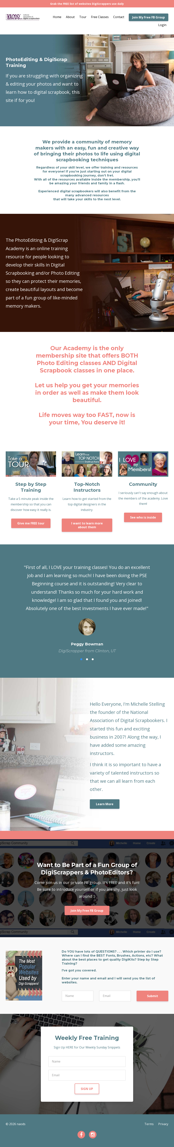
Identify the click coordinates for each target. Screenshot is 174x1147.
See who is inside (143, 517)
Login (162, 25)
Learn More (104, 804)
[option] (87, 605)
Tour (82, 17)
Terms (149, 1124)
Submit (152, 996)
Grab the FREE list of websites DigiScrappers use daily (87, 4)
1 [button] (81, 659)
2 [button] (87, 659)
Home (57, 17)
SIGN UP (87, 1089)
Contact (118, 17)
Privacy (163, 1124)
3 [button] (93, 659)
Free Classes (100, 17)
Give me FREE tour (30, 523)
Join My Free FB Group (148, 17)
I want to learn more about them (87, 525)
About (70, 17)
